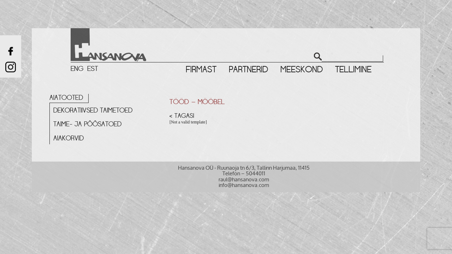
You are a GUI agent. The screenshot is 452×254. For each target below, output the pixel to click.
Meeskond (301, 70)
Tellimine (353, 70)
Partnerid (248, 70)
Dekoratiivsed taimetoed (92, 110)
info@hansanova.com (244, 185)
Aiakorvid (68, 138)
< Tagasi (182, 116)
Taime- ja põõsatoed (87, 124)
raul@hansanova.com (244, 179)
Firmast (201, 70)
